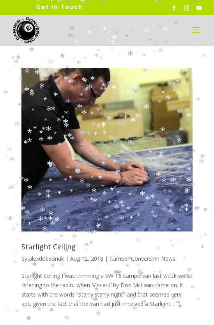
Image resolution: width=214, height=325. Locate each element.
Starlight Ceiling (48, 246)
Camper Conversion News (142, 258)
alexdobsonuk (46, 258)
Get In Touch (59, 7)
